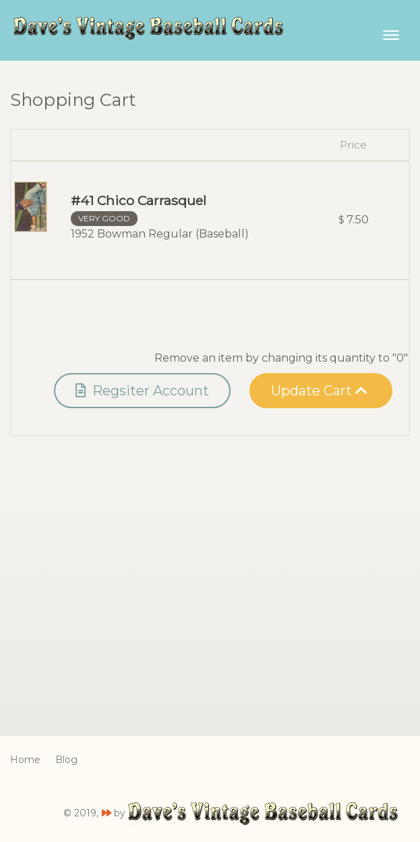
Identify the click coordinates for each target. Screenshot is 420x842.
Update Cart (319, 391)
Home (25, 760)
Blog (66, 760)
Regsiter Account (142, 391)
